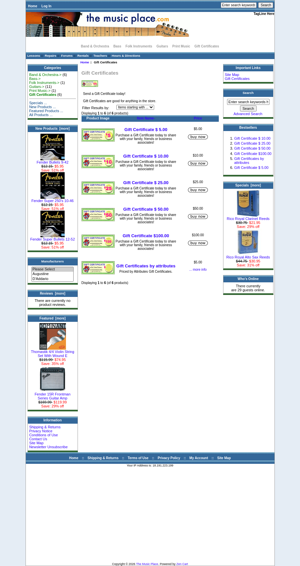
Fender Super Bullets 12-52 (52, 237)
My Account (198, 458)
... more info (198, 269)
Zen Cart (182, 564)
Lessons (33, 55)
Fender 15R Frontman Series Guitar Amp (52, 394)
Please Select (52, 269)
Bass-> (35, 79)
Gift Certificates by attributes (145, 265)
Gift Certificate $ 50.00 (146, 209)
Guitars (162, 46)
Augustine (52, 274)
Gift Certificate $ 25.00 (146, 182)
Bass (117, 46)
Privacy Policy (169, 458)
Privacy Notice (40, 431)
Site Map (36, 443)
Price (198, 118)
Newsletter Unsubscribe (48, 447)
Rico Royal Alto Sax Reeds (248, 255)
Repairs (50, 55)
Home (32, 6)
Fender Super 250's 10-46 (52, 199)
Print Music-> (40, 91)
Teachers (100, 55)
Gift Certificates (237, 79)
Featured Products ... (46, 111)
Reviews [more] (52, 293)
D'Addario (52, 279)
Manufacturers (52, 261)
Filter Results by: (95, 108)
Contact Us (38, 439)
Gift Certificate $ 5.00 (145, 129)
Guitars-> (36, 87)
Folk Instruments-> (44, 83)
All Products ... (41, 115)
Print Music (181, 46)
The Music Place (147, 564)
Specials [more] (248, 185)
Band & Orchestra (95, 46)
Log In (46, 6)
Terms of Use (138, 458)
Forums (67, 55)
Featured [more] (52, 318)
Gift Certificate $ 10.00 (146, 156)
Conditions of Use (43, 435)
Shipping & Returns (45, 427)
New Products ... (42, 107)
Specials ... (38, 103)
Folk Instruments (139, 46)
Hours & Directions (126, 55)
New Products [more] (52, 128)
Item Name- (146, 118)
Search (248, 93)
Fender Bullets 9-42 (53, 160)
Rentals (83, 55)
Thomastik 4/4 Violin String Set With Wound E (52, 352)
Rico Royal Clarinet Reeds (248, 217)
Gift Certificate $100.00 (146, 235)
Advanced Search (248, 114)
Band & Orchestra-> (45, 75)
